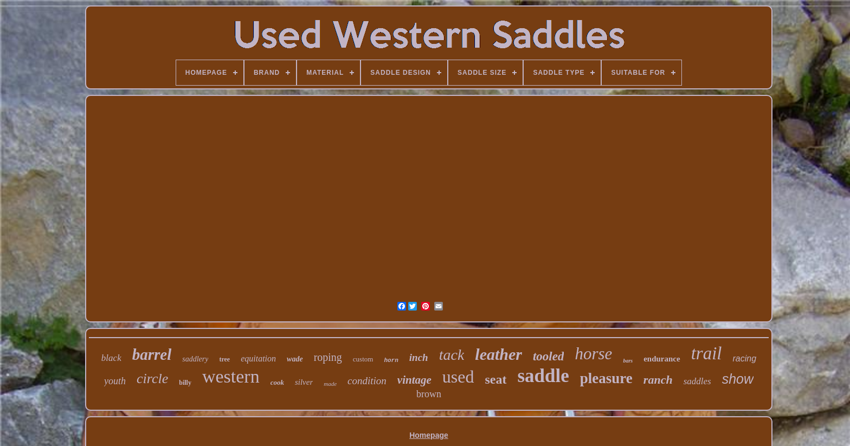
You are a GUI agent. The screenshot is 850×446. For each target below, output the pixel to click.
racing (745, 358)
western (231, 376)
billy (185, 382)
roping (328, 357)
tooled (548, 356)
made (330, 383)
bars (628, 361)
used (458, 376)
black (111, 358)
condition (367, 380)
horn (391, 360)
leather (498, 354)
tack (452, 354)
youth (115, 381)
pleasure (606, 378)
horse (593, 353)
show (738, 378)
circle (152, 378)
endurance (661, 358)
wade (295, 359)
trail (706, 353)
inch (418, 357)
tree (224, 359)
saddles (697, 381)
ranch (658, 379)
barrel (152, 354)
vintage (414, 379)
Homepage (428, 435)
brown (428, 394)
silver (304, 382)
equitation (258, 358)
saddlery (195, 359)
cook (277, 382)
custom (363, 359)
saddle (543, 375)
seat (496, 379)
